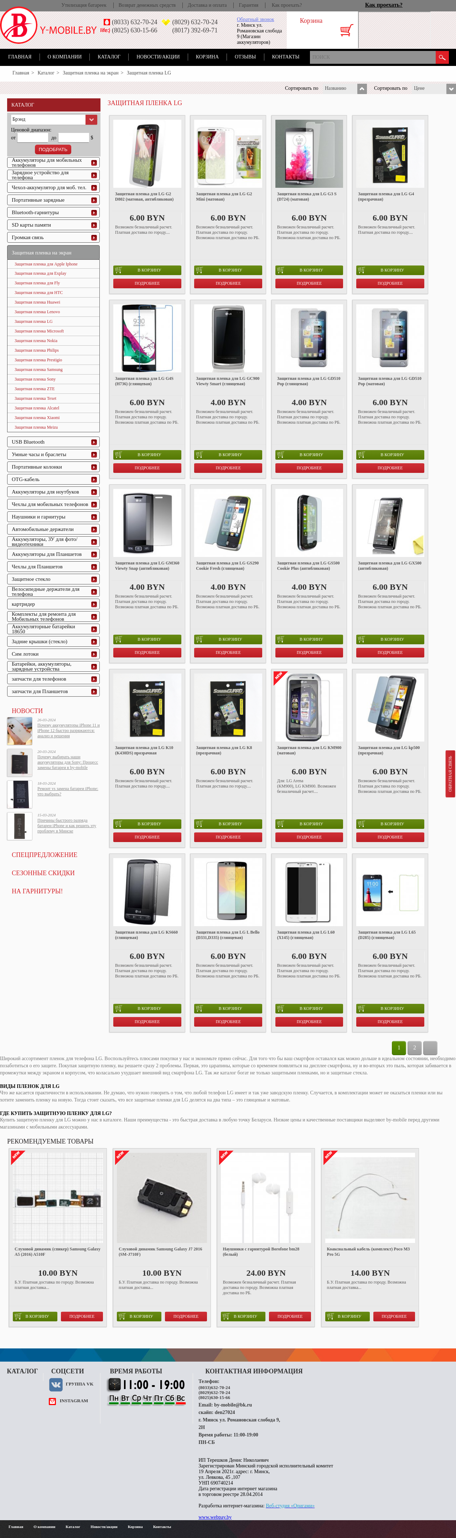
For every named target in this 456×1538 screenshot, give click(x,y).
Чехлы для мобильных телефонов (50, 504)
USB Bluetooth (28, 442)
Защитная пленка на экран (90, 73)
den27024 (225, 1412)
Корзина (207, 57)
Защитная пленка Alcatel (37, 408)
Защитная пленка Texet (35, 398)
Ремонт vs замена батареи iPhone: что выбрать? (67, 791)
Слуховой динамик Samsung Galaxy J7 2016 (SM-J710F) (160, 1252)
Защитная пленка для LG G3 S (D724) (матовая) (307, 196)
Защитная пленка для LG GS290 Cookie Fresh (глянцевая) (227, 566)
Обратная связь (449, 773)
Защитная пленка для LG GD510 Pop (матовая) (389, 381)
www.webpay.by (215, 1517)
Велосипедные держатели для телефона (45, 591)
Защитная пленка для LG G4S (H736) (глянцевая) (144, 381)
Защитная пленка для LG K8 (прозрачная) (224, 750)
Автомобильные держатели (43, 529)
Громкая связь (28, 237)
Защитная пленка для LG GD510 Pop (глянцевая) (309, 381)
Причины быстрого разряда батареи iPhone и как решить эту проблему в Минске (66, 825)
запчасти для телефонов (39, 679)
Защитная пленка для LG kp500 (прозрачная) (389, 750)
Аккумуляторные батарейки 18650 (43, 629)
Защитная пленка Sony (35, 379)
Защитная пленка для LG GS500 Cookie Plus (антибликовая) (308, 566)
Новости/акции (158, 57)
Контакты (286, 57)
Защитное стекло (31, 579)
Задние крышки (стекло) (39, 641)
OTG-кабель (26, 479)
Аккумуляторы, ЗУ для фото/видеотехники (44, 541)
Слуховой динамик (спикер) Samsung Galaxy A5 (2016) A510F (57, 1252)
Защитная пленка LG (34, 321)
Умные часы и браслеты (39, 454)
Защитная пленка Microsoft (39, 331)
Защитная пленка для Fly (37, 282)
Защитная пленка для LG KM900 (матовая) (309, 750)
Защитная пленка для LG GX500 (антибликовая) (389, 566)
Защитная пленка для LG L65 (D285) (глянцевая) (387, 935)
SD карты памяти (31, 225)
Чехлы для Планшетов (37, 566)
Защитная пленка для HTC (39, 292)
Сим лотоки (25, 654)
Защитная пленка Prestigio (38, 359)
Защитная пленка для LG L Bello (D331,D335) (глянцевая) (227, 935)
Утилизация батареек (83, 5)
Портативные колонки (37, 467)
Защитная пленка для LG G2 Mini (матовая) (224, 196)
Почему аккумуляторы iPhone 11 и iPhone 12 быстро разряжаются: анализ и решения (68, 730)
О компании (65, 57)
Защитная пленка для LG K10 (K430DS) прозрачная (144, 750)
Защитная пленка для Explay (40, 273)
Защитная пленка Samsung (39, 369)
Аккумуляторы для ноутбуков (45, 492)
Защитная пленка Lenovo (37, 311)
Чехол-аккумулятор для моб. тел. (49, 187)
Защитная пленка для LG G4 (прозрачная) (386, 196)
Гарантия (248, 5)
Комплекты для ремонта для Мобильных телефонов (44, 616)
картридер (23, 604)
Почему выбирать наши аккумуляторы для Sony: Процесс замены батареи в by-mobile (67, 762)
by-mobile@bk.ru (233, 1405)
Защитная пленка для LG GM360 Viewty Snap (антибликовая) (147, 566)
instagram (73, 1400)
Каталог (109, 57)
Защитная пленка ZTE (35, 388)
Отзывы (245, 57)
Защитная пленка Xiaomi (37, 417)
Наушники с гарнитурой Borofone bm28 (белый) (261, 1252)
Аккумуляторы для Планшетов (47, 554)
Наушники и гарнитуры (38, 517)
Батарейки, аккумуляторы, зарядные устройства (42, 666)
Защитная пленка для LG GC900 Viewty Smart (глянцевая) (227, 381)
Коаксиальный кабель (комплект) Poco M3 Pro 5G (368, 1252)
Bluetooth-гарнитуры (35, 212)
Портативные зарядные (38, 200)
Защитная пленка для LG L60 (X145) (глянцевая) (306, 935)
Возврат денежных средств (147, 5)
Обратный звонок (255, 19)
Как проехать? (287, 5)
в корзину (138, 270)
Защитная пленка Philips (37, 350)
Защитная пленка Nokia (36, 340)
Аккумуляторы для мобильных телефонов (47, 162)
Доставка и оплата (207, 5)
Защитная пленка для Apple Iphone (46, 264)
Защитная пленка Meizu (36, 427)
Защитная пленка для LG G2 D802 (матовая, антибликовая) (144, 196)
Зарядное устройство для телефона (40, 175)
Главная (20, 57)
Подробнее (147, 283)
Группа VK (79, 1384)
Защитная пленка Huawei (37, 302)
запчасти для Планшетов (40, 691)
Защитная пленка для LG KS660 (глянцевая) (146, 935)
